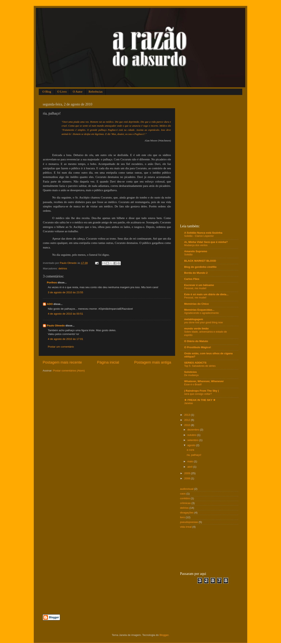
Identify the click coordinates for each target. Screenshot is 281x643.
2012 (187, 419)
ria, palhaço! (194, 454)
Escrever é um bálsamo (199, 285)
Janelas (188, 403)
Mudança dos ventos (195, 245)
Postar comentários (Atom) (69, 370)
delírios (62, 268)
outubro (192, 434)
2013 (187, 414)
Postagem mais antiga (152, 362)
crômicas (185, 503)
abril (190, 466)
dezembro (193, 429)
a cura (190, 449)
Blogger (164, 635)
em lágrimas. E (99, 134)
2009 (187, 473)
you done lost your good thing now (203, 322)
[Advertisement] (89, 601)
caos (183, 493)
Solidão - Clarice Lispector (199, 235)
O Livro (62, 91)
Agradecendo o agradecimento (201, 312)
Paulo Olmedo (56, 325)
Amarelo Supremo (195, 251)
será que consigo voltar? (198, 393)
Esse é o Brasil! (193, 384)
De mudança (191, 375)
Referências (96, 91)
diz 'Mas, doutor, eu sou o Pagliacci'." (126, 134)
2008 (187, 478)
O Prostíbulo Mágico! (197, 347)
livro (182, 517)
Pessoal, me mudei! (195, 288)
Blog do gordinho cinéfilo (200, 266)
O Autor (77, 91)
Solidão (188, 254)
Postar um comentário (61, 346)
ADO (50, 304)
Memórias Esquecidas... (199, 309)
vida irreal (186, 526)
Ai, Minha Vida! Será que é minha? (206, 242)
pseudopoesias (189, 522)
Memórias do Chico (196, 303)
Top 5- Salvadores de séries (200, 365)
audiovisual (186, 488)
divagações (186, 512)
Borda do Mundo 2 (196, 272)
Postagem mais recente (62, 362)
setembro (193, 440)
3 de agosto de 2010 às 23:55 (65, 292)
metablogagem (193, 319)
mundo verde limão (196, 328)
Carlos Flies (191, 278)
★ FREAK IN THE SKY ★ (200, 400)
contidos (185, 498)
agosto (191, 445)
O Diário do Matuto (196, 341)
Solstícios (190, 371)
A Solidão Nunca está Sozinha (203, 232)
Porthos (52, 282)
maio (190, 461)
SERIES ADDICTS (195, 362)
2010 (187, 425)
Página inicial (108, 362)
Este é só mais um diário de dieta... (206, 294)
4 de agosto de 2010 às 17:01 (65, 338)
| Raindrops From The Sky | (201, 390)
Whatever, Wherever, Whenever (204, 381)
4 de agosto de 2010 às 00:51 (65, 313)
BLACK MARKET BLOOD (200, 260)
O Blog (46, 91)
